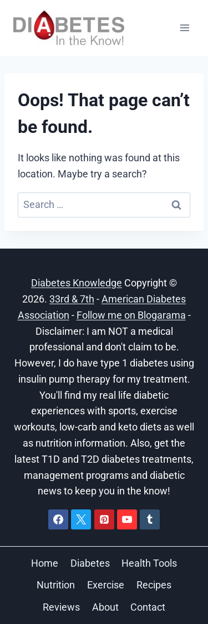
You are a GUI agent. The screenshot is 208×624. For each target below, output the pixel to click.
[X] (81, 519)
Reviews (61, 607)
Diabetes (90, 563)
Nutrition (56, 585)
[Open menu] (184, 27)
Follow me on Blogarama (131, 315)
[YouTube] (127, 519)
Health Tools (149, 563)
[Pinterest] (104, 519)
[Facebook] (58, 519)
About (105, 607)
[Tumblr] (150, 519)
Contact (147, 607)
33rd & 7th (71, 299)
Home (44, 563)
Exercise (105, 585)
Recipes (153, 585)
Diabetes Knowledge (76, 283)
